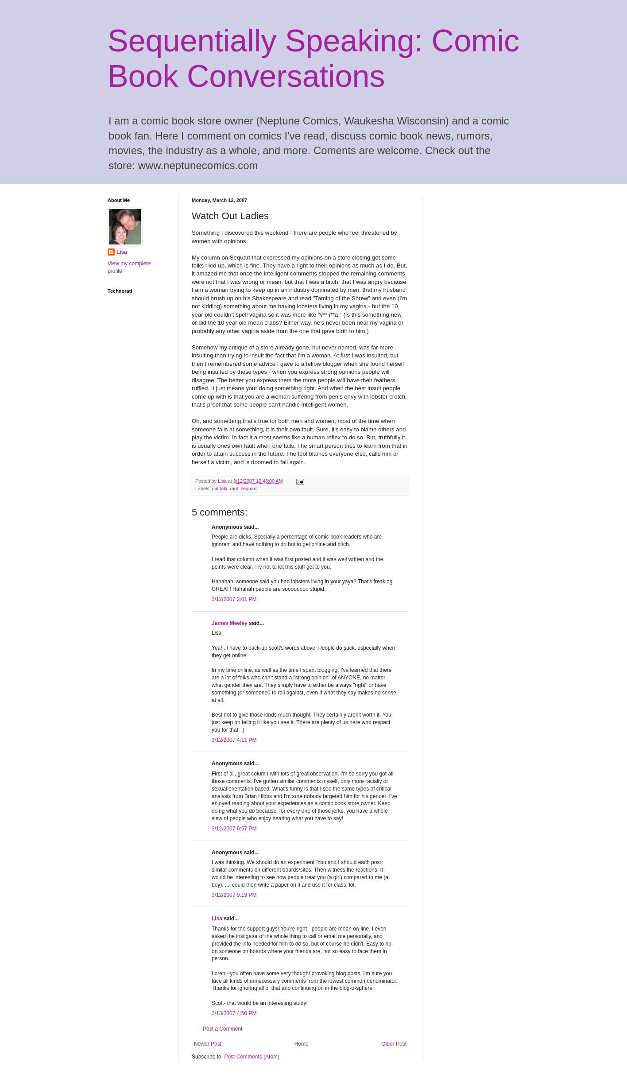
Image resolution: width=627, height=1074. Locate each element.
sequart (249, 488)
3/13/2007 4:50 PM (234, 1013)
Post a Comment (222, 1029)
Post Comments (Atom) (251, 1057)
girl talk (219, 488)
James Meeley (230, 623)
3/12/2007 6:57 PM (234, 829)
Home (301, 1044)
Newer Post (207, 1044)
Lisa (217, 918)
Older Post (393, 1044)
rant (234, 488)
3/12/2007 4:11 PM (234, 740)
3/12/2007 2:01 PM (234, 599)
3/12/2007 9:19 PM (234, 895)
